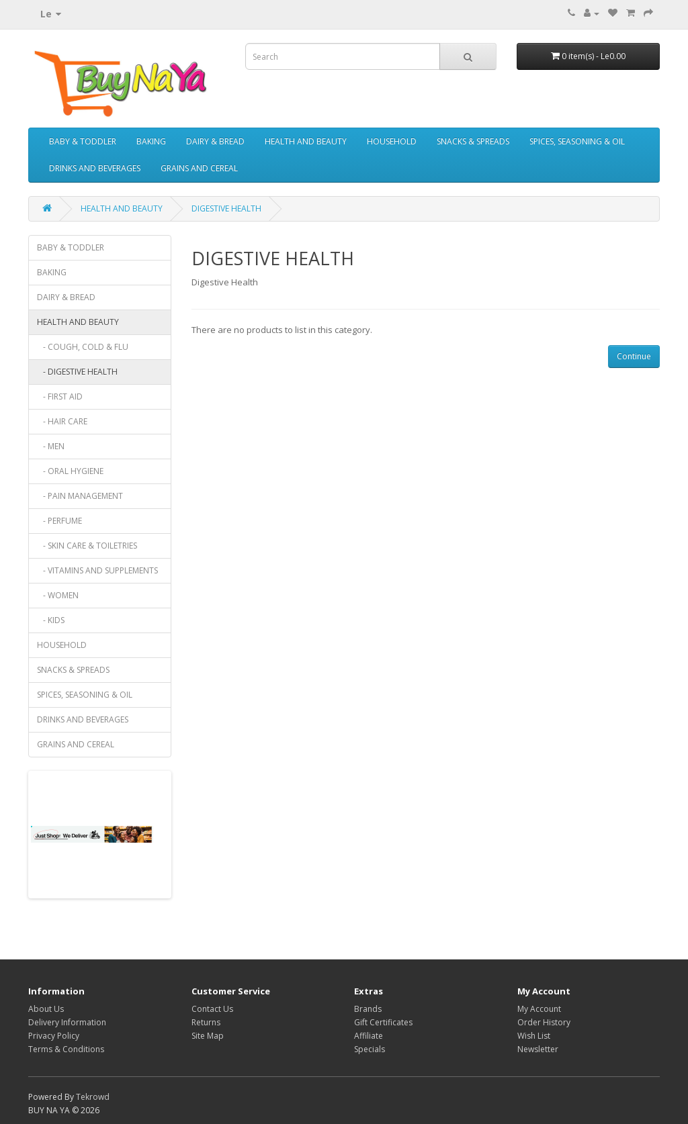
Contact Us (212, 1009)
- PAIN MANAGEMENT (80, 496)
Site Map (207, 1035)
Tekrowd (93, 1097)
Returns (205, 1022)
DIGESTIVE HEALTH (226, 208)
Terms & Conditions (66, 1049)
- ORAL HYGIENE (70, 471)
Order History (543, 1022)
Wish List (533, 1035)
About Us (46, 1009)
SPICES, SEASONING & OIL (577, 141)
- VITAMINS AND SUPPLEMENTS (97, 570)
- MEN (50, 446)
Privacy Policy (53, 1035)
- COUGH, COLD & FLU (82, 347)
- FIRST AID (60, 396)
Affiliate (368, 1035)
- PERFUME (59, 520)
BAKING (151, 141)
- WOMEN (58, 595)
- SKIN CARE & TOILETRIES (87, 545)
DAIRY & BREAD (215, 141)
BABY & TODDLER (82, 141)
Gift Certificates (383, 1022)
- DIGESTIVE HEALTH (77, 371)
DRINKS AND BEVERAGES (94, 168)
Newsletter (537, 1049)
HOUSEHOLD (392, 141)
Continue (634, 356)
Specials (369, 1049)
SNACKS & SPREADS (473, 141)
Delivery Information (67, 1022)
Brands (368, 1009)
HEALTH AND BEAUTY (306, 141)
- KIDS (50, 620)
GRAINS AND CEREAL (199, 168)
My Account (539, 1009)
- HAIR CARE (62, 421)
